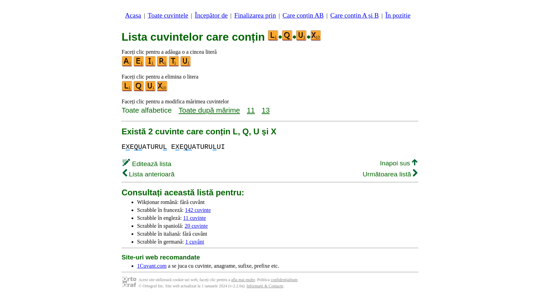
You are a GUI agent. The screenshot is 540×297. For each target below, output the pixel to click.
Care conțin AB (302, 15)
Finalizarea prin (255, 15)
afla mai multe (243, 279)
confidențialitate (284, 279)
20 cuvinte (196, 226)
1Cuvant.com (152, 266)
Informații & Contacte (265, 286)
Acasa (133, 15)
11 (251, 110)
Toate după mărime (209, 110)
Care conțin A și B (354, 15)
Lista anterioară (149, 174)
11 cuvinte (194, 218)
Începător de (211, 15)
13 (266, 110)
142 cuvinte (198, 210)
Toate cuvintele (168, 15)
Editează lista (147, 163)
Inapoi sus (398, 163)
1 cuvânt (194, 242)
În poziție (398, 15)
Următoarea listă (390, 174)
